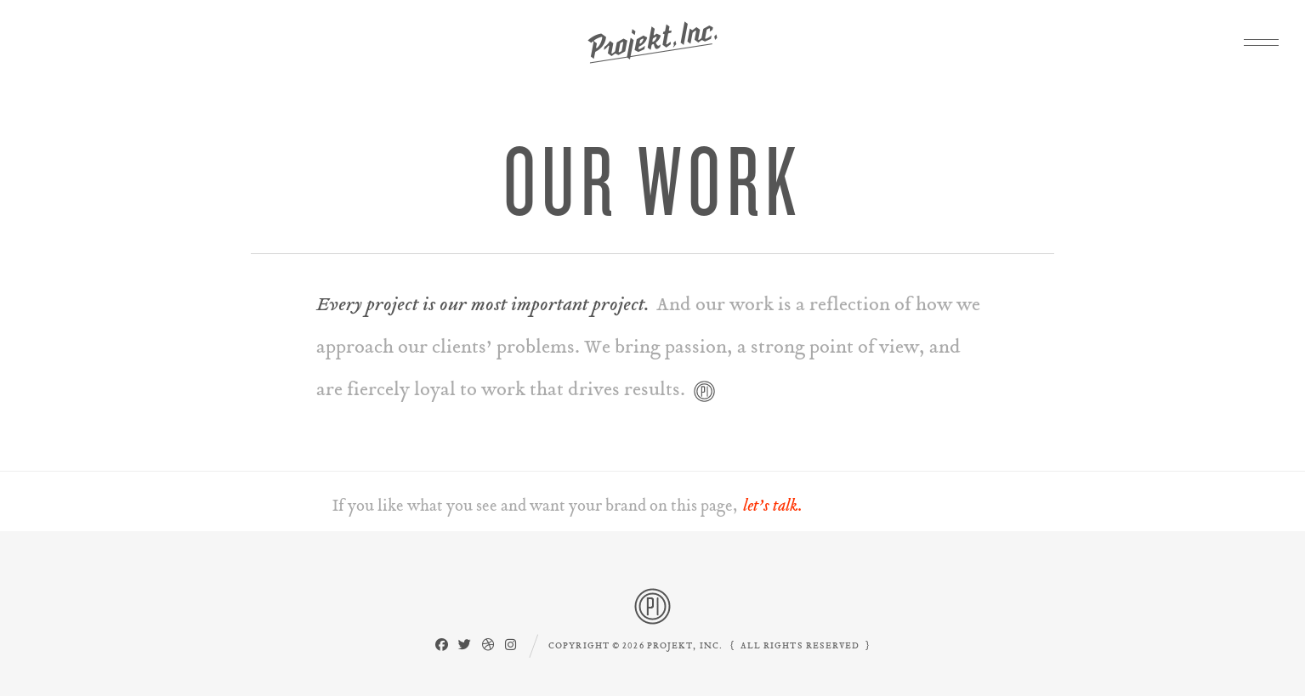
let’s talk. (773, 505)
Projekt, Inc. (652, 42)
